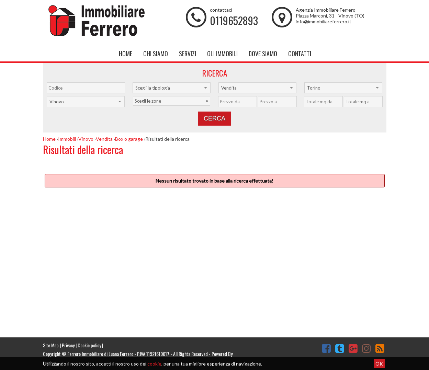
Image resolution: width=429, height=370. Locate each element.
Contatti (299, 53)
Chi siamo (155, 53)
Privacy (68, 345)
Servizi (187, 53)
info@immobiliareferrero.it (323, 21)
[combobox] (172, 87)
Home (125, 53)
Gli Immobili (222, 53)
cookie (154, 364)
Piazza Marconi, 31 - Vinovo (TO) (330, 16)
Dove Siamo (263, 53)
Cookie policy (89, 345)
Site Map (51, 345)
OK (379, 364)
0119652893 (234, 20)
